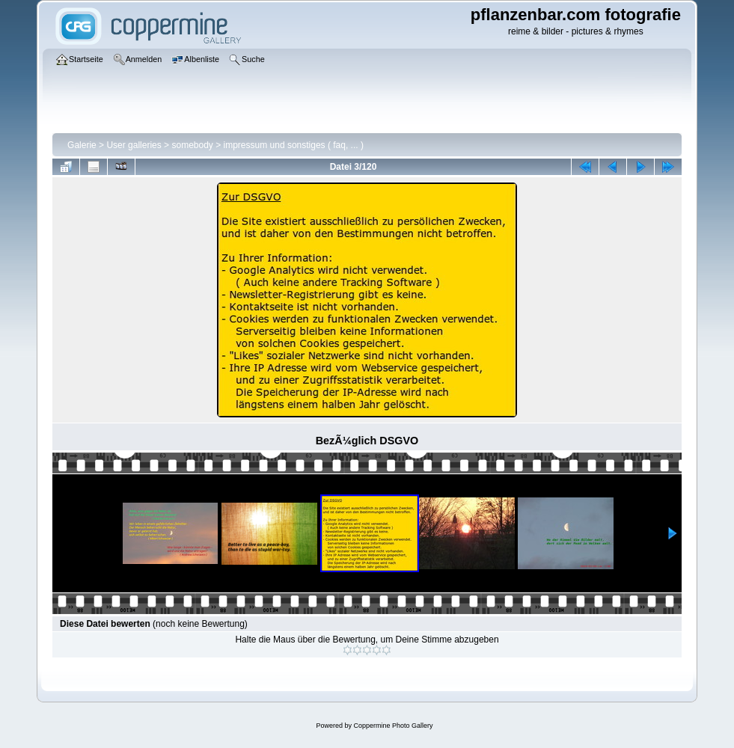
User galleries (133, 145)
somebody (191, 145)
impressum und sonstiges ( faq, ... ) (294, 145)
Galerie (82, 145)
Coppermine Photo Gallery (392, 725)
